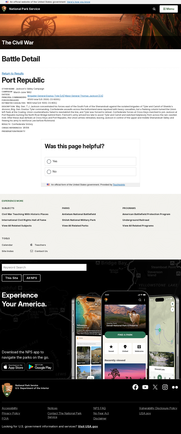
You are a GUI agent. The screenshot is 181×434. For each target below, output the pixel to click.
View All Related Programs (138, 225)
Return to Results (13, 73)
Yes (54, 161)
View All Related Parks (75, 225)
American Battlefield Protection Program (146, 214)
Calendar (7, 244)
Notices (52, 408)
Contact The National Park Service (64, 415)
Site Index (8, 251)
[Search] (44, 267)
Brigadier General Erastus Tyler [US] (46, 95)
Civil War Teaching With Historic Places (25, 214)
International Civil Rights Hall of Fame (24, 220)
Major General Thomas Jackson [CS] (84, 95)
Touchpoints (119, 184)
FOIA (5, 418)
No (54, 171)
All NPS (32, 278)
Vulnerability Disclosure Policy (158, 408)
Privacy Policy (11, 413)
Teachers (38, 244)
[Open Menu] (169, 8)
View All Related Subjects (17, 225)
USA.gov (145, 413)
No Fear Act (101, 413)
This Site (11, 278)
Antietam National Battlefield (79, 214)
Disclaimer (99, 418)
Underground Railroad (135, 220)
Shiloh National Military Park (79, 220)
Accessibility (10, 408)
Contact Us (39, 251)
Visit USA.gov (88, 426)
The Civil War (18, 42)
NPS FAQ (99, 408)
